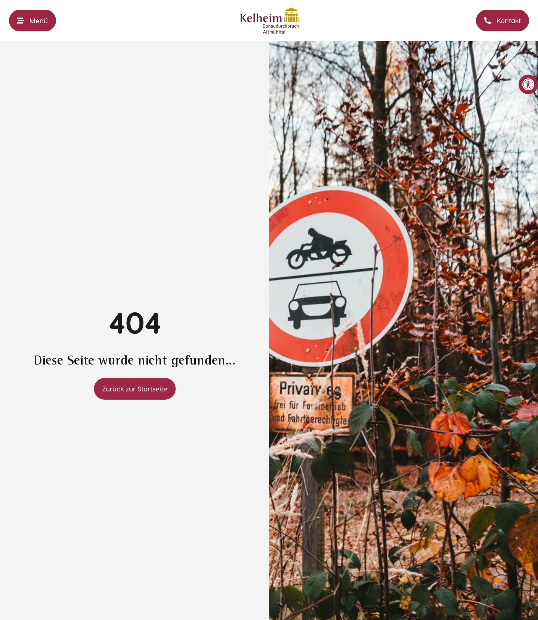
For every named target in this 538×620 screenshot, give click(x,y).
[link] (528, 84)
